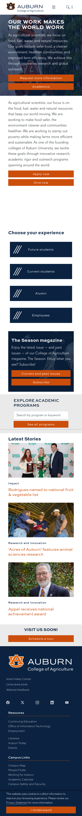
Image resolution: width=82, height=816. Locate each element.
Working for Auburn (21, 775)
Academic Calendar (20, 779)
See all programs (41, 424)
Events (12, 748)
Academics (41, 86)
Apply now (41, 174)
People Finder (17, 770)
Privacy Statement (17, 802)
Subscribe (41, 382)
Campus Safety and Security (27, 784)
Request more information (41, 78)
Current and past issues (41, 373)
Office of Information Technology (29, 726)
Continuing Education (22, 721)
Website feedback (17, 690)
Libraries (13, 738)
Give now (41, 182)
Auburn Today (17, 743)
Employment (16, 731)
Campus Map (17, 765)
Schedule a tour (41, 639)
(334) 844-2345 (17, 684)
